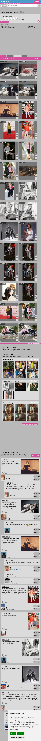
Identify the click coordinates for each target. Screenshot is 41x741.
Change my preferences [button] (17, 737)
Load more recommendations (29, 424)
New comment (35, 455)
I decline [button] (20, 733)
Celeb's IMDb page (6, 24)
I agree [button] (13, 733)
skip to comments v (34, 343)
